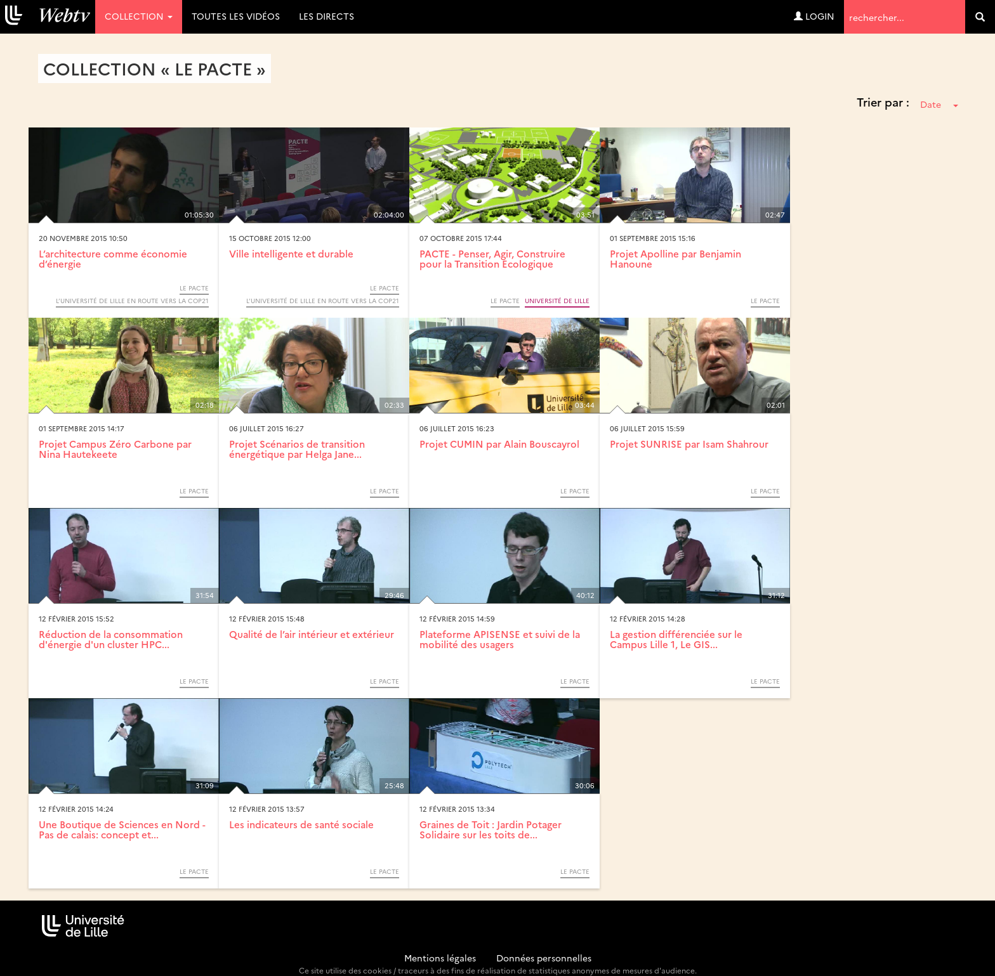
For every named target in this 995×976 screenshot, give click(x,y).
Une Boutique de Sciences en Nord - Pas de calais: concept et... (122, 829)
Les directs (326, 16)
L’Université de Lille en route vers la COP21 (132, 300)
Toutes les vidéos (236, 16)
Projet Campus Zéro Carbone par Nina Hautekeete (115, 449)
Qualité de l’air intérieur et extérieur (311, 634)
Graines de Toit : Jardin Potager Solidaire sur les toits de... (490, 829)
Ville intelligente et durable (291, 253)
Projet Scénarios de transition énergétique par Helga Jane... (297, 449)
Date (939, 104)
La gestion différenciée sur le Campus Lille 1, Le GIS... (676, 639)
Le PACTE (194, 287)
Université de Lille (557, 300)
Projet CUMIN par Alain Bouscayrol (499, 443)
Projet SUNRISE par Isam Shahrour (689, 443)
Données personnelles (543, 957)
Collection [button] (139, 16)
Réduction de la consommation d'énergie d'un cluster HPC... (111, 639)
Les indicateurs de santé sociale (301, 824)
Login (814, 16)
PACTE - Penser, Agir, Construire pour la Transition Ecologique (492, 259)
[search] (980, 17)
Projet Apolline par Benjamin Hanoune (675, 259)
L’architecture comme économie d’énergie (113, 259)
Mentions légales (440, 957)
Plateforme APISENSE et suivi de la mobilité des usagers (499, 639)
